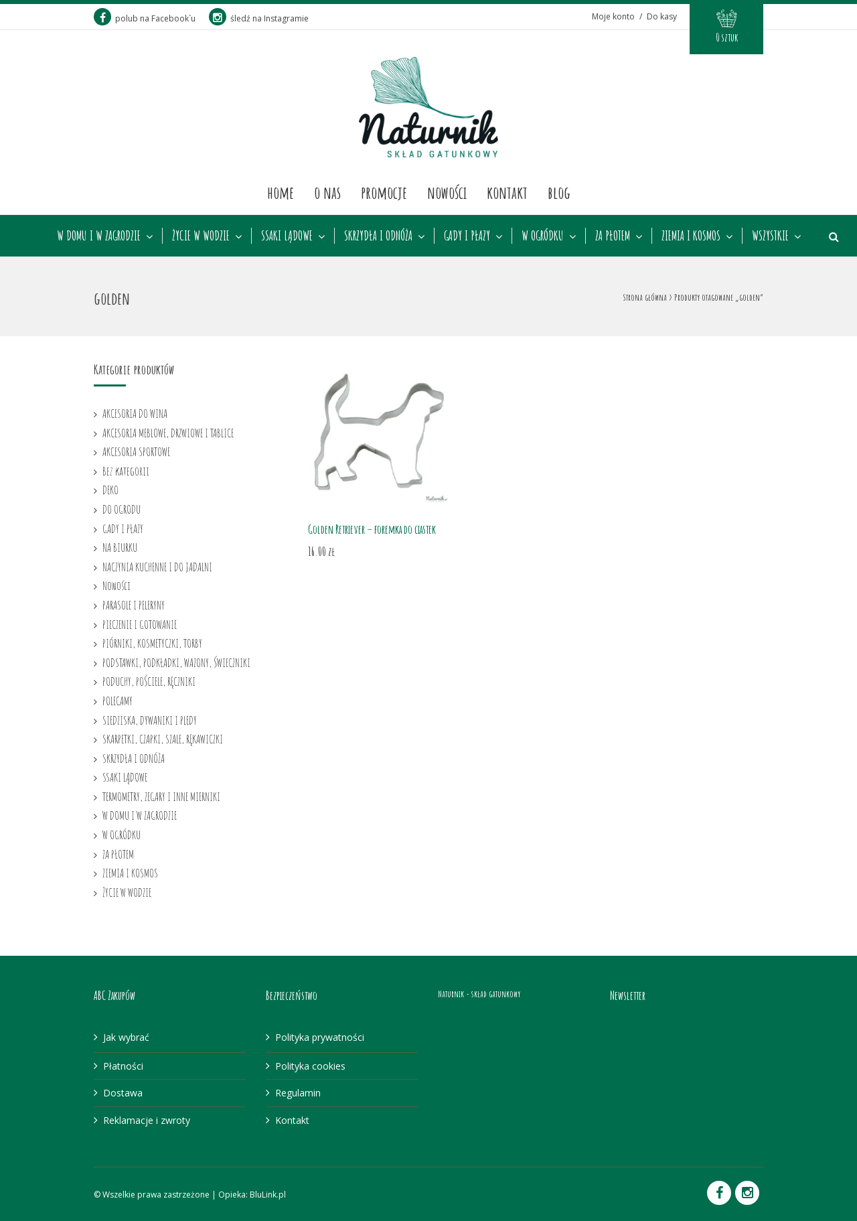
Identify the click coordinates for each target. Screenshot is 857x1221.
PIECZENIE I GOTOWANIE (139, 624)
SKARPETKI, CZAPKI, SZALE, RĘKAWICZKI (162, 738)
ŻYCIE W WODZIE (201, 236)
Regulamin (298, 1092)
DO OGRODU (121, 509)
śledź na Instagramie (259, 18)
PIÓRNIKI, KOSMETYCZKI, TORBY (152, 643)
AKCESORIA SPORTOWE (136, 451)
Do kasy (662, 16)
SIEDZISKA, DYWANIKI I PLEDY (149, 720)
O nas (327, 192)
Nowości (447, 192)
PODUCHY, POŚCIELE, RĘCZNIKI (149, 681)
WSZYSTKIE (770, 236)
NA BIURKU (119, 547)
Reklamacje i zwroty (146, 1120)
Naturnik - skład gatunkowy (479, 993)
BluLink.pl (268, 1194)
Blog (559, 192)
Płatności (123, 1066)
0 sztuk (727, 37)
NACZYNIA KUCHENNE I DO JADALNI (157, 566)
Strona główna (645, 297)
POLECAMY (117, 700)
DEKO (110, 489)
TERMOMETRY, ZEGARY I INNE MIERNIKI (161, 796)
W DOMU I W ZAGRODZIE (99, 236)
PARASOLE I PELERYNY (133, 604)
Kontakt (507, 192)
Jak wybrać (126, 1037)
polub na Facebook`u (145, 18)
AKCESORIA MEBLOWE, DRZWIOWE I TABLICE (168, 432)
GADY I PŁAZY (467, 236)
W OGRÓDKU (543, 236)
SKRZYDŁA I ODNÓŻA (378, 236)
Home (280, 192)
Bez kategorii (125, 470)
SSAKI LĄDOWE (287, 236)
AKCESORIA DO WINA (134, 413)
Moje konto (613, 16)
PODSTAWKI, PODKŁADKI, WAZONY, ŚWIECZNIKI (176, 662)
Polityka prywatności (319, 1037)
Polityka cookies (310, 1066)
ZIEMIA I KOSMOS (690, 236)
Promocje (384, 192)
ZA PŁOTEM (612, 236)
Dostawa (123, 1092)
